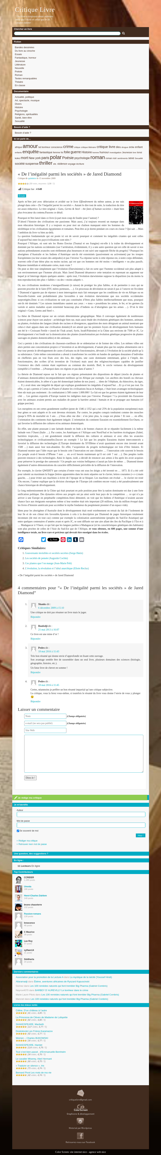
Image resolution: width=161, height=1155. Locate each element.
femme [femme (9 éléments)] (56, 152)
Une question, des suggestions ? (31, 853)
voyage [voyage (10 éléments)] (72, 163)
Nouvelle (19, 68)
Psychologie (21, 110)
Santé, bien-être (23, 117)
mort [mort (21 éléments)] (24, 158)
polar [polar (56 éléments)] (56, 157)
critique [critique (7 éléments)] (77, 147)
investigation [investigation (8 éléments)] (115, 152)
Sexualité (20, 121)
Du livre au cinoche (25, 50)
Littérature (20, 64)
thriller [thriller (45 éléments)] (45, 163)
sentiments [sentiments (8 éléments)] (122, 158)
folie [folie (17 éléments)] (67, 152)
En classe (20, 85)
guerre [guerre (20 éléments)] (76, 152)
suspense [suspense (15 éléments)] (32, 163)
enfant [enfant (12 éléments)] (139, 146)
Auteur (20, 810)
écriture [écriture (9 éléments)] (80, 163)
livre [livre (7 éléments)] (134, 152)
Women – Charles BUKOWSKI (32, 1038)
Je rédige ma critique (28, 797)
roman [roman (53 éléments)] (97, 157)
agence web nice (97, 1152)
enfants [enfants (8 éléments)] (18, 152)
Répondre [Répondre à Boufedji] (35, 638)
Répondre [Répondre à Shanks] (35, 617)
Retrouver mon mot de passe (33, 844)
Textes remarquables (26, 78)
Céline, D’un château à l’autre (31, 1010)
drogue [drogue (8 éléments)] (124, 147)
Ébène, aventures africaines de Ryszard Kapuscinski (61, 981)
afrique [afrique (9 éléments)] (18, 147)
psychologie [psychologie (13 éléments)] (82, 158)
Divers (18, 104)
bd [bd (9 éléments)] (39, 147)
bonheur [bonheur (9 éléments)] (46, 147)
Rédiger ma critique (28, 840)
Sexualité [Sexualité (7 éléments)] (139, 158)
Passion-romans (32, 914)
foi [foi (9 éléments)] (62, 152)
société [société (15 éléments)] (20, 163)
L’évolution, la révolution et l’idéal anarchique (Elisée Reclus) (57, 568)
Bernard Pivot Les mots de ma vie (33, 1072)
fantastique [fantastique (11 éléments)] (45, 152)
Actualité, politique (24, 97)
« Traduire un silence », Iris (30, 1065)
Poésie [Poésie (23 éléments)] (68, 158)
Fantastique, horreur (25, 57)
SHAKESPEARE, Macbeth (30, 1024)
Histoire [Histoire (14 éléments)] (87, 152)
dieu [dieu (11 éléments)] (118, 147)
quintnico (32, 178)
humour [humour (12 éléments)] (104, 152)
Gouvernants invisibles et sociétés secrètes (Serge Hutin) (54, 553)
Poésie (18, 71)
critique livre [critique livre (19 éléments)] (106, 147)
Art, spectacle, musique (27, 100)
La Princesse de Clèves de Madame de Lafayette (42, 1017)
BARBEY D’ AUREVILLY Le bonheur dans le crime (61, 990)
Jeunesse (20, 61)
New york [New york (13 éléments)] (35, 158)
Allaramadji (22, 981)
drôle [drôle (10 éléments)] (131, 147)
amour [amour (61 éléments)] (30, 146)
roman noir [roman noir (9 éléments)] (111, 158)
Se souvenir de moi (27, 830)
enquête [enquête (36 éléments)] (31, 151)
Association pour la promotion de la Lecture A (39, 977)
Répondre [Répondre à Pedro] (35, 672)
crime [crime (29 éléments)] (68, 146)
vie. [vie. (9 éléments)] (55, 163)
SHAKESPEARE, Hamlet (29, 1045)
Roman (19, 75)
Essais (18, 54)
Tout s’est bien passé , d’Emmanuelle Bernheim (41, 1051)
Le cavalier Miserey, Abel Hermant (34, 1058)
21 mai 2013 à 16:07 (48, 629)
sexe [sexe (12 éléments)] (131, 158)
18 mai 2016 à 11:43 (48, 651)
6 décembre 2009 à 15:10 (51, 607)
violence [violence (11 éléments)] (62, 163)
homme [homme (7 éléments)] (95, 152)
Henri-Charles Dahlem (35, 895)
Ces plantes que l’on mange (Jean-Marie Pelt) (48, 563)
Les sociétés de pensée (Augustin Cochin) (46, 558)
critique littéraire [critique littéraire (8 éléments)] (88, 147)
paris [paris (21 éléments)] (45, 158)
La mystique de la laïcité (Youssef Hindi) (91, 977)
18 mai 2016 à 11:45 (48, 685)
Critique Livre (35, 9)
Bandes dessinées (24, 47)
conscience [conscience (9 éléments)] (57, 147)
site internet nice (78, 1152)
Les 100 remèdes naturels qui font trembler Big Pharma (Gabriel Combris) (69, 986)
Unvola (27, 886)
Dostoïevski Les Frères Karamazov (34, 1031)
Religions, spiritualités (26, 114)
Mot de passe (23, 821)
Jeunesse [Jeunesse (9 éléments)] (127, 152)
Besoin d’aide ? (23, 132)
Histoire (19, 107)
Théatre (19, 82)
